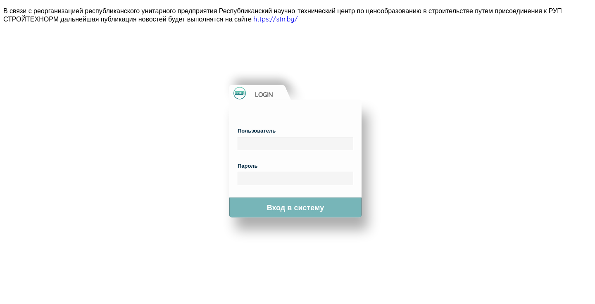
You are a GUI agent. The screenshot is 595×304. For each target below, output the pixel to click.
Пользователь (257, 130)
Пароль (247, 165)
